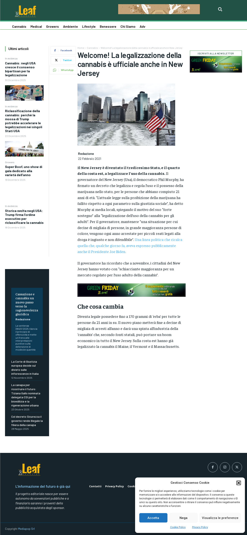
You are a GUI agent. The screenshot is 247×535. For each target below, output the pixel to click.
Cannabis (92, 47)
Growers (9, 162)
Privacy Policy (200, 527)
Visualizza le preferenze (220, 518)
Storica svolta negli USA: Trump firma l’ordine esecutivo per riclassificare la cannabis (24, 217)
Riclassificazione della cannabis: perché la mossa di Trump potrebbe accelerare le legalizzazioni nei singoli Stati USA (23, 121)
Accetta (153, 518)
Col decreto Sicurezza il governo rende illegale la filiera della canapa (27, 420)
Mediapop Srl (26, 528)
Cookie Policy (178, 527)
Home (80, 47)
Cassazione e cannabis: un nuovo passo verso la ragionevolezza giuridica (26, 304)
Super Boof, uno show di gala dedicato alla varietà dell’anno (23, 171)
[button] (239, 483)
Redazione (22, 319)
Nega (183, 518)
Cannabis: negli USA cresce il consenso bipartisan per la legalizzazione (20, 69)
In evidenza (11, 58)
